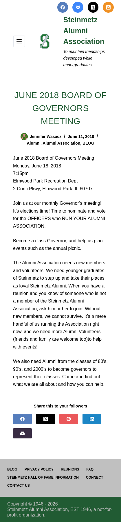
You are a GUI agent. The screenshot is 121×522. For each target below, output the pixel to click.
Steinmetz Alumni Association (83, 30)
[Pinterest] (68, 419)
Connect (94, 477)
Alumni (33, 143)
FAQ (90, 469)
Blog (12, 469)
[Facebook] (62, 7)
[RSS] (108, 7)
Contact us (18, 486)
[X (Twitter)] (93, 7)
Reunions (70, 469)
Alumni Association (61, 143)
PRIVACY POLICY (39, 469)
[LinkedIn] (91, 419)
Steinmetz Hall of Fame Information (43, 477)
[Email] (22, 433)
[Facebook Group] (77, 7)
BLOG (88, 143)
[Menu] (19, 41)
